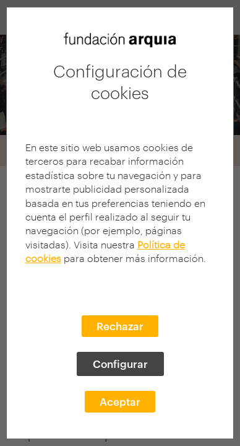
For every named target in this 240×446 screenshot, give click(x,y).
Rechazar (120, 326)
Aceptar (120, 401)
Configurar (120, 363)
